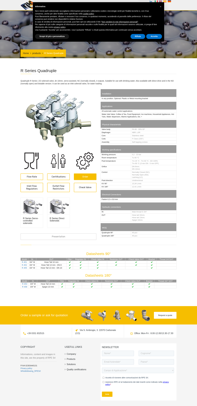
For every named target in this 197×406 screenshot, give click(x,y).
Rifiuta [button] (138, 398)
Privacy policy (26, 368)
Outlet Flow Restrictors (58, 187)
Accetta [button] (154, 398)
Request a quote (165, 315)
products (76, 6)
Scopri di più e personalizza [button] (52, 398)
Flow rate (32, 176)
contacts (157, 6)
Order (85, 176)
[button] (160, 369)
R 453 (24, 284)
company (135, 6)
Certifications (92, 6)
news (146, 6)
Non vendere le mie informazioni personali (119, 384)
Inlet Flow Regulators (31, 187)
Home (65, 6)
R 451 (24, 262)
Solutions (108, 6)
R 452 (24, 265)
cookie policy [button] (88, 376)
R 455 (24, 268)
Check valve (85, 187)
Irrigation (122, 6)
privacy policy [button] (59, 389)
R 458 (24, 287)
